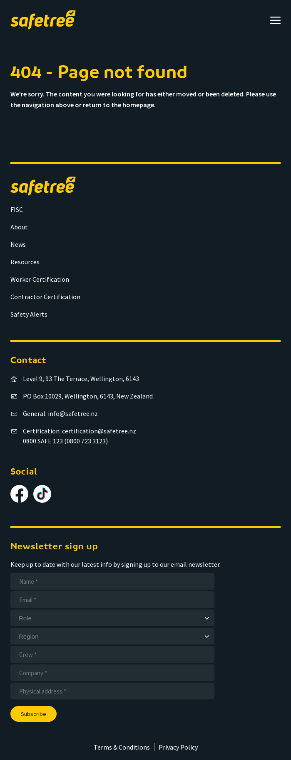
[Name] (112, 581)
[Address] (112, 691)
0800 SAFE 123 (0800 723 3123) (65, 441)
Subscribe (33, 714)
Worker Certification (39, 279)
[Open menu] (275, 20)
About (19, 227)
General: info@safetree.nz (60, 413)
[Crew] (112, 654)
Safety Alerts (28, 314)
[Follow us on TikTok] (42, 494)
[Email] (112, 599)
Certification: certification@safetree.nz (79, 431)
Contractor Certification (45, 297)
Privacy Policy (178, 747)
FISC (16, 209)
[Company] (112, 672)
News (18, 244)
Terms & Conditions (122, 747)
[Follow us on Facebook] (19, 494)
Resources (25, 262)
